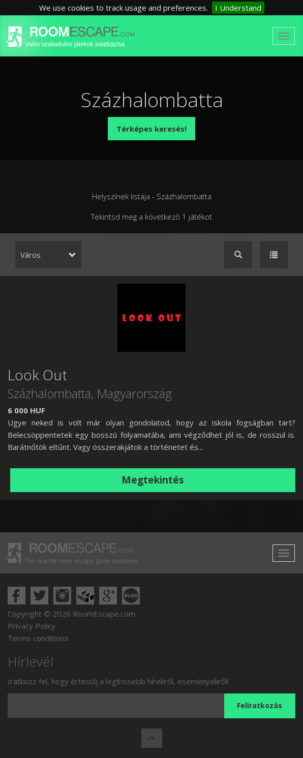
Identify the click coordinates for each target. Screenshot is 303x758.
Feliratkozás (259, 705)
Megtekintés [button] (153, 480)
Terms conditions (38, 638)
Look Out (37, 374)
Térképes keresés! (151, 129)
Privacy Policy (31, 626)
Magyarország (134, 393)
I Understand (238, 8)
